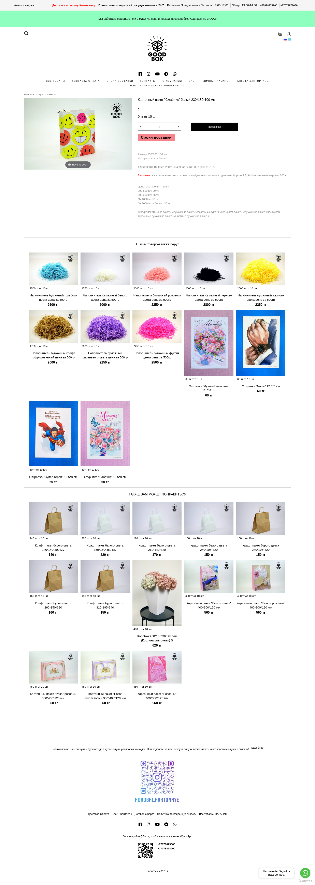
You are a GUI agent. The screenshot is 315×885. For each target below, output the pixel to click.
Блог (193, 81)
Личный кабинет (216, 81)
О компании (172, 81)
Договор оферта (144, 815)
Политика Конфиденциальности (176, 815)
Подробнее (256, 749)
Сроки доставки (120, 81)
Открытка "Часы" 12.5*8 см (261, 387)
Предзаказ (214, 126)
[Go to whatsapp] (305, 873)
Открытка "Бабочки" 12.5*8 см (105, 478)
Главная (29, 94)
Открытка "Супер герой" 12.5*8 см (53, 478)
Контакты (148, 81)
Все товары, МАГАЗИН (213, 815)
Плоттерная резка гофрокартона (157, 85)
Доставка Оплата (86, 81)
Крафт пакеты (47, 94)
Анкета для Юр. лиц (253, 81)
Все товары (55, 81)
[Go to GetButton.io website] (305, 881)
